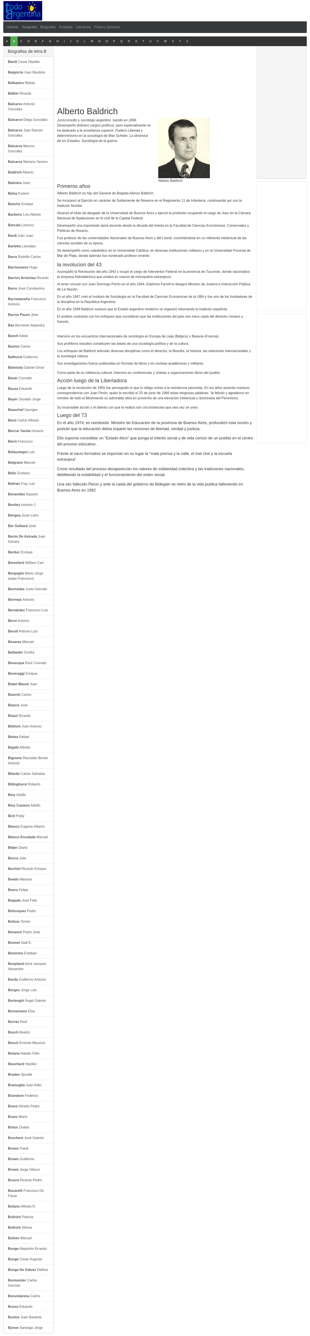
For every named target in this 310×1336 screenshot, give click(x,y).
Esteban (22, 953)
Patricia (20, 1217)
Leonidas (22, 246)
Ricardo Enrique (27, 869)
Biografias (48, 27)
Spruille (20, 1074)
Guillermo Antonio (27, 979)
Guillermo (23, 357)
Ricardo (19, 93)
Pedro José (24, 932)
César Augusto (25, 1259)
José (22, 526)
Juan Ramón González (25, 132)
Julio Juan (20, 235)
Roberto (24, 784)
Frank (18, 1148)
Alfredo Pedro (24, 1106)
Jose (23, 315)
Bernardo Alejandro (26, 325)
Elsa (21, 1011)
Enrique (20, 204)
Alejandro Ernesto (27, 1248)
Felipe (18, 890)
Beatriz (19, 1032)
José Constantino (26, 288)
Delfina (28, 1270)
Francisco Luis (28, 610)
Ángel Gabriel (27, 1000)
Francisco (20, 441)
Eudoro (18, 193)
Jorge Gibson (24, 1169)
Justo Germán (27, 589)
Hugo (22, 267)
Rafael (18, 737)
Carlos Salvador (26, 774)
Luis (21, 452)
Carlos (19, 346)
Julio (17, 858)
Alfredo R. (22, 1206)
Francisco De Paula (26, 1193)
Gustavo (19, 473)
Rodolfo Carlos (24, 257)
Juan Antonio (25, 726)
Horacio (25, 431)
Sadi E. (20, 942)
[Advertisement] (155, 10)
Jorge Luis (22, 990)
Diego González (28, 120)
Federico (23, 1095)
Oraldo (18, 1127)
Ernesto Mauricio (26, 1043)
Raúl (17, 1022)
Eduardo (20, 388)
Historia (12, 27)
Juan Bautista (26, 72)
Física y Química (107, 27)
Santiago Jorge (25, 1328)
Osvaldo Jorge (24, 399)
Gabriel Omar (26, 367)
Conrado (20, 378)
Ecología (66, 27)
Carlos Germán (22, 1282)
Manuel (21, 462)
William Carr (26, 563)
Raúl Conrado (27, 663)
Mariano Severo (28, 162)
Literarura (83, 27)
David (17, 847)
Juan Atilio (25, 1085)
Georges (23, 410)
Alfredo (19, 747)
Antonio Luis (23, 631)
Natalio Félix (24, 1053)
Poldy (16, 816)
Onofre (21, 652)
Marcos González (21, 148)
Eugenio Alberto (26, 826)
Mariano (20, 879)
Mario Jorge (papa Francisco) (25, 575)
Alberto (20, 172)
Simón (19, 921)
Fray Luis (21, 483)
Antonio (21, 599)
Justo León (23, 515)
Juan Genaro (26, 539)
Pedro (22, 911)
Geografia (29, 27)
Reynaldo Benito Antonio (28, 760)
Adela (18, 336)
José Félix (22, 900)
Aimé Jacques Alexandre (27, 966)
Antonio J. (22, 505)
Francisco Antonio (27, 301)
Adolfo (17, 795)
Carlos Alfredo (23, 420)
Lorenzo (21, 225)
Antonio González (21, 106)
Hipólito (22, 1064)
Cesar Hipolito (24, 62)
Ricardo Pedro (25, 1180)
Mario (17, 1117)
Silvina (20, 1227)
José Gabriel (25, 1138)
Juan (19, 183)
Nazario (23, 494)
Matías (21, 83)
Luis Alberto (24, 214)
